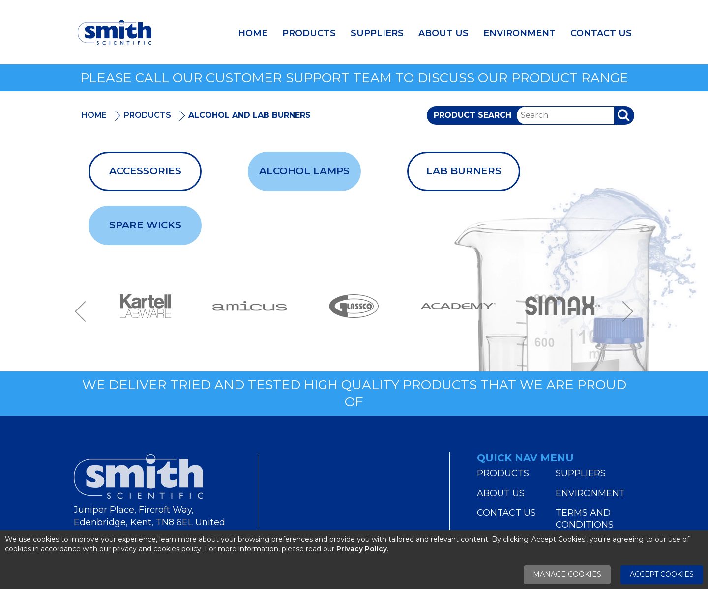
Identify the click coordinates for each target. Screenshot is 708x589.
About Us (443, 33)
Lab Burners (464, 171)
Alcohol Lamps (304, 171)
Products (309, 33)
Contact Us (601, 33)
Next (624, 311)
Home (252, 33)
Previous (83, 311)
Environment (519, 33)
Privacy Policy (361, 548)
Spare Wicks (145, 225)
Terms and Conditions (585, 518)
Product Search (472, 115)
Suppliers (377, 33)
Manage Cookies (567, 574)
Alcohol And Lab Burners (249, 115)
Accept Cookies (662, 574)
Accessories (145, 171)
